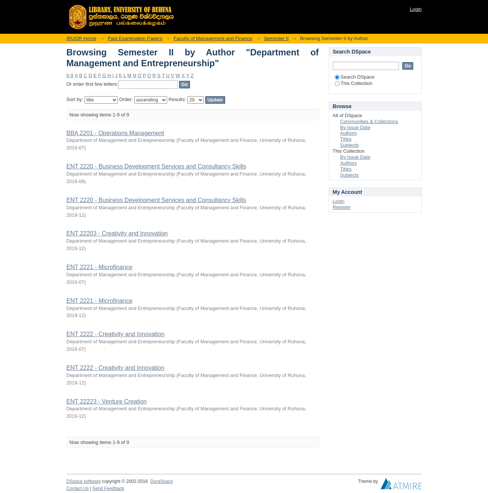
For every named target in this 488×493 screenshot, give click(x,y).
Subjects (349, 145)
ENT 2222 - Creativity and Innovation (116, 334)
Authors (348, 133)
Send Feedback (108, 488)
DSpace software (84, 481)
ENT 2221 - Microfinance (100, 267)
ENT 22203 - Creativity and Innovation (117, 233)
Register (342, 207)
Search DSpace (355, 77)
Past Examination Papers (135, 38)
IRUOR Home (81, 38)
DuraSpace (161, 481)
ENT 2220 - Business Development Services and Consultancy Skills (156, 166)
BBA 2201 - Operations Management (116, 133)
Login (416, 9)
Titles (346, 139)
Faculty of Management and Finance (213, 38)
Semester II (276, 38)
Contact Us (78, 488)
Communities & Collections (369, 121)
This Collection (353, 83)
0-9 (70, 75)
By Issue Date (355, 127)
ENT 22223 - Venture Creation (107, 401)
